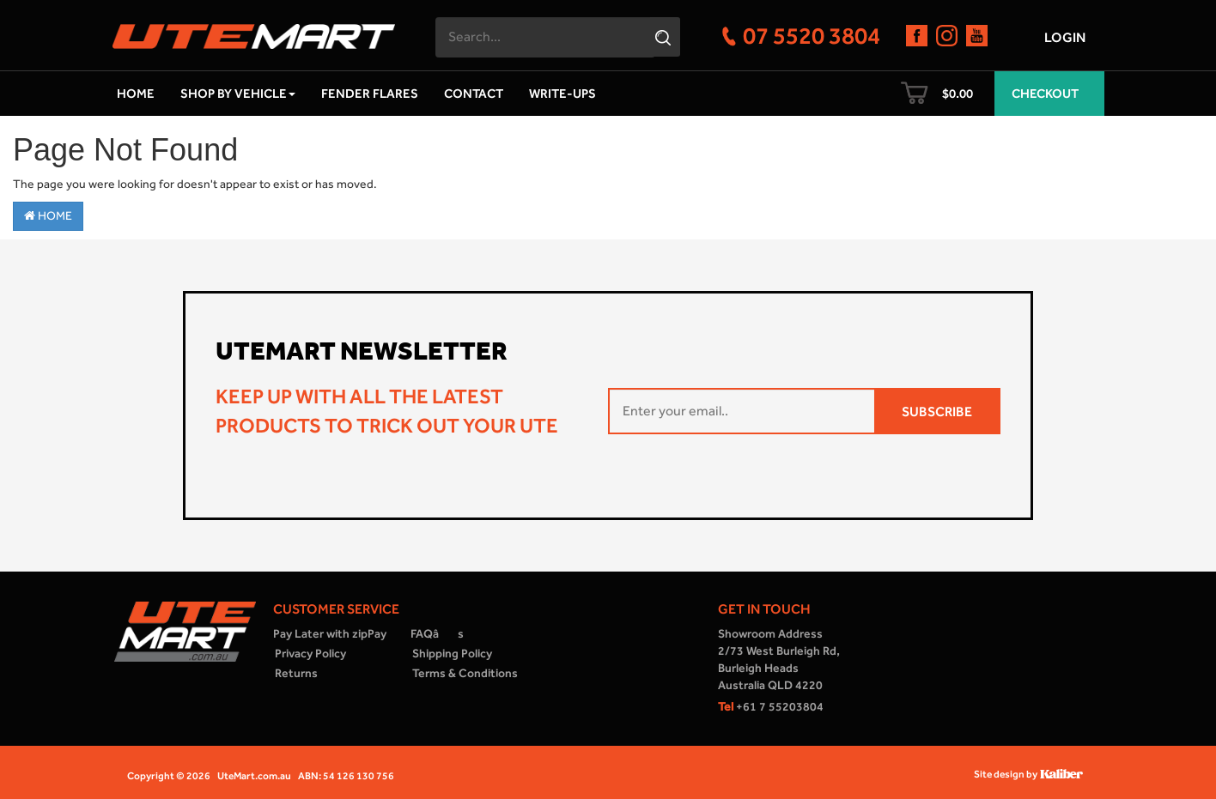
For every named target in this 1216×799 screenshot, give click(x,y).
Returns (296, 673)
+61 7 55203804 (771, 706)
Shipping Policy (452, 653)
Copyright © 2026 (168, 776)
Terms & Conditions (465, 673)
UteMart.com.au (254, 776)
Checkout (1045, 93)
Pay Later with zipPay (329, 633)
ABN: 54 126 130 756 (346, 776)
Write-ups (562, 93)
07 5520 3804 (811, 35)
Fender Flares (369, 93)
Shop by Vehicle (237, 93)
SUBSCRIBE (937, 411)
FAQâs (437, 633)
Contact (473, 93)
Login (1064, 37)
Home (136, 93)
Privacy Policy (310, 653)
